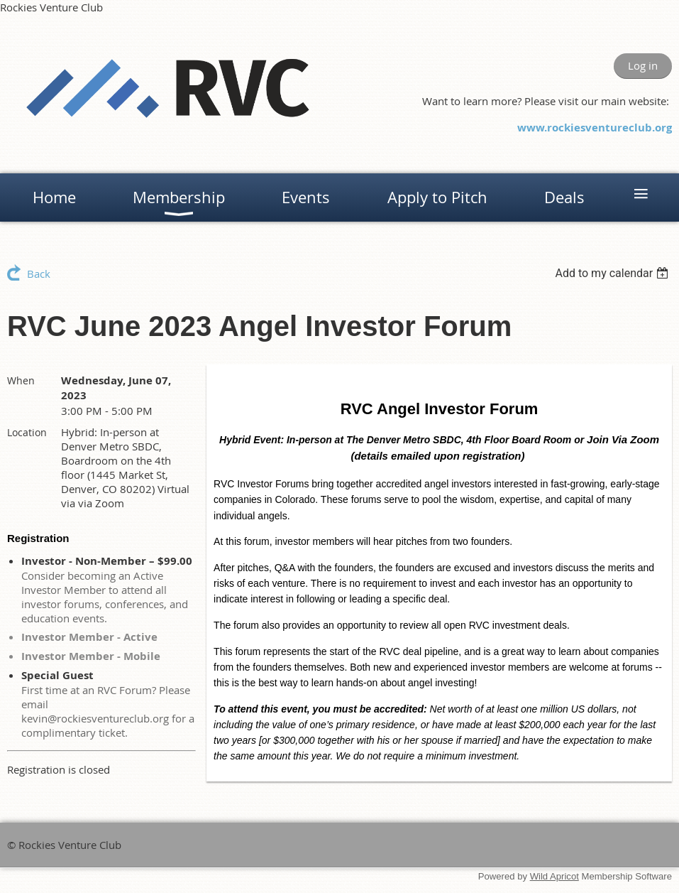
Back (38, 273)
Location (27, 432)
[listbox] (613, 273)
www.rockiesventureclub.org (594, 127)
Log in (643, 65)
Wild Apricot (554, 876)
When (21, 380)
